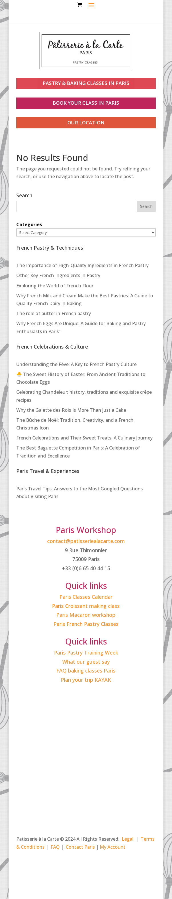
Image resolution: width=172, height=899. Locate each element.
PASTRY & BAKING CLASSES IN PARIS (86, 83)
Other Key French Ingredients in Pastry (58, 275)
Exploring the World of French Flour (54, 286)
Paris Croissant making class (86, 605)
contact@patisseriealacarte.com (86, 541)
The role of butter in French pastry (53, 313)
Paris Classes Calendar (86, 596)
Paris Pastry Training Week (86, 652)
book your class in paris (86, 103)
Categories (29, 224)
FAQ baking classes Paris (85, 670)
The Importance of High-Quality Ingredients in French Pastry (82, 265)
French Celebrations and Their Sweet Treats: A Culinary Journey (84, 438)
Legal (127, 839)
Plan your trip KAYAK (86, 679)
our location (86, 122)
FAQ (55, 847)
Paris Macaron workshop (85, 614)
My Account (112, 847)
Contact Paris (80, 847)
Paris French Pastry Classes (86, 623)
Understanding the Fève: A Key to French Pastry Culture (76, 364)
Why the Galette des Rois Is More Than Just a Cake (71, 410)
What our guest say (86, 661)
